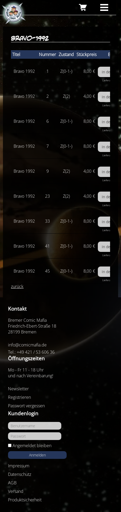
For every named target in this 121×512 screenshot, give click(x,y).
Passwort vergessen (26, 406)
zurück (17, 286)
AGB (12, 483)
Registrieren (19, 397)
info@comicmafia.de (27, 345)
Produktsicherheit (25, 500)
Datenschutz (19, 474)
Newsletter (18, 389)
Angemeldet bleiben (32, 445)
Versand (15, 491)
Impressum (18, 466)
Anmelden (37, 455)
